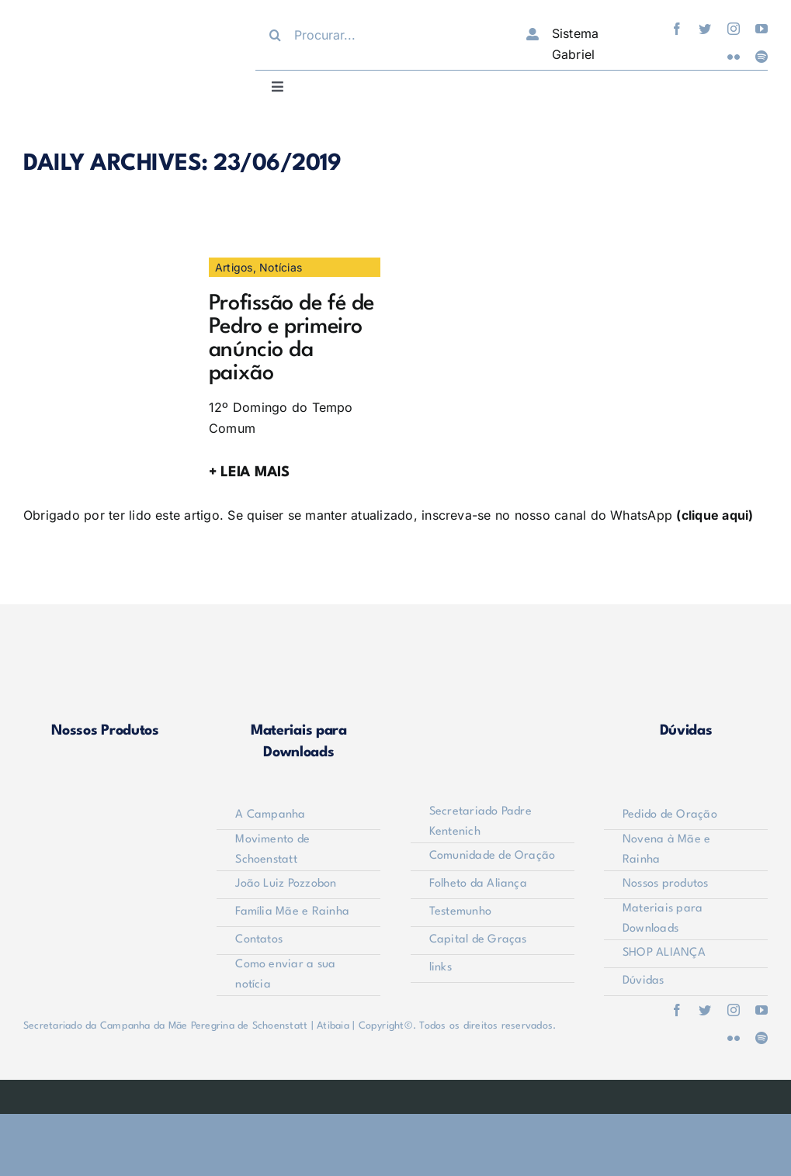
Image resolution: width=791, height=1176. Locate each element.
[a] (109, 264)
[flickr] (733, 56)
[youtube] (761, 28)
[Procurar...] (378, 35)
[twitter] (705, 28)
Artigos (234, 267)
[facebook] (677, 28)
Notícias (280, 267)
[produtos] (105, 657)
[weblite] (396, 1092)
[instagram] (733, 28)
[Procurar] (274, 35)
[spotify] (761, 56)
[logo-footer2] (105, 808)
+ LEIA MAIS (249, 472)
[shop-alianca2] (492, 657)
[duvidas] (685, 657)
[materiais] (299, 657)
